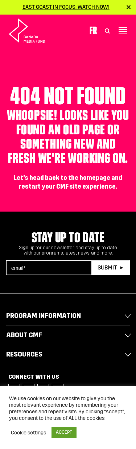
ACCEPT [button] (64, 432)
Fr (93, 30)
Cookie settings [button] (28, 432)
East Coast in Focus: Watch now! (66, 7)
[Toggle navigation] (123, 30)
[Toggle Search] (107, 30)
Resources (24, 354)
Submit (107, 267)
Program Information (43, 316)
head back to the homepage (69, 178)
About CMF (24, 335)
